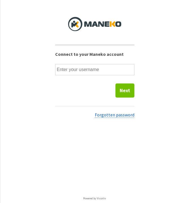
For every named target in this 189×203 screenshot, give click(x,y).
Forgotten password (114, 115)
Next (125, 90)
